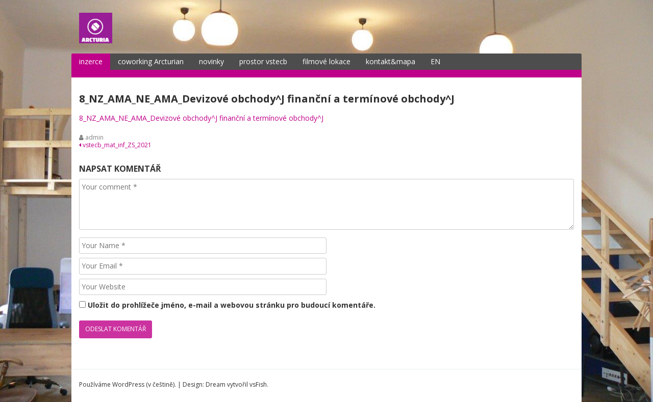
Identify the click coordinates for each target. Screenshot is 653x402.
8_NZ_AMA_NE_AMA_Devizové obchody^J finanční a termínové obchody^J (201, 118)
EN (435, 61)
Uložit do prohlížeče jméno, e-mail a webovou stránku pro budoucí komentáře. (231, 305)
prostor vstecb (263, 61)
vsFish (258, 384)
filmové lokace (326, 61)
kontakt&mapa (390, 61)
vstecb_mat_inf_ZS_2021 (115, 145)
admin (94, 137)
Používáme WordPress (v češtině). (127, 384)
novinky (211, 61)
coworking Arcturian (151, 61)
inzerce (91, 61)
